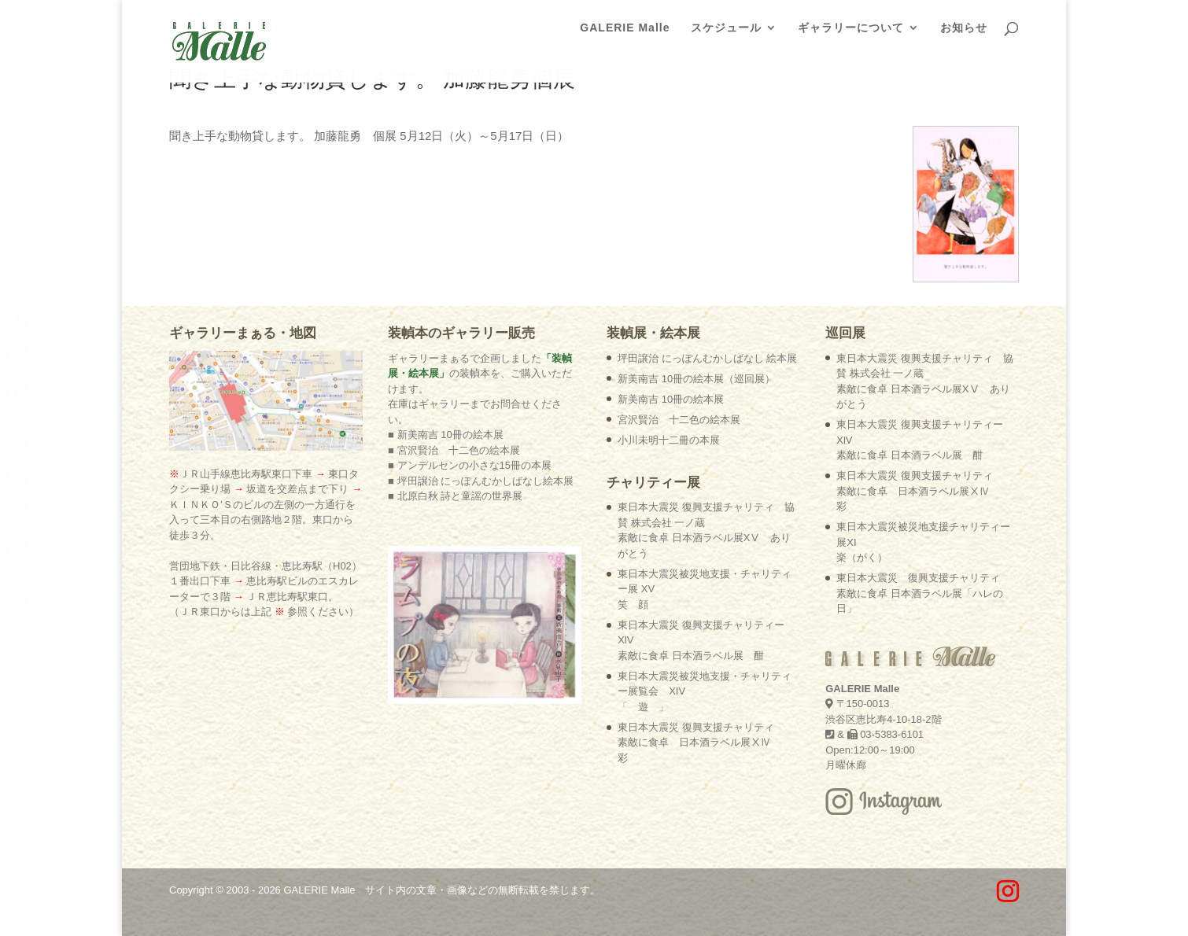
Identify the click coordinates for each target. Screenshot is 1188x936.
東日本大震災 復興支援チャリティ (696, 742)
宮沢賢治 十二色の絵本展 (679, 420)
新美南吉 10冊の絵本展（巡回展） (696, 379)
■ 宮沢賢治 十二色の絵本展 (453, 450)
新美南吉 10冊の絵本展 (671, 399)
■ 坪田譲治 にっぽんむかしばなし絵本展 (481, 481)
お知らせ (963, 32)
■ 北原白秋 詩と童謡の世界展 (455, 496)
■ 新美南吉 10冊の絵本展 (446, 434)
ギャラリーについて (851, 32)
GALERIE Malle (625, 32)
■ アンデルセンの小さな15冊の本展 (470, 465)
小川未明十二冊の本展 (669, 440)
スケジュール (726, 32)
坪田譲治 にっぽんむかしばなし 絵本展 (707, 358)
